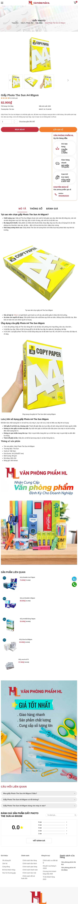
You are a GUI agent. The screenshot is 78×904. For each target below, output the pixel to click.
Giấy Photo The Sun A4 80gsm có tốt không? (21, 800)
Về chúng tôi (6, 860)
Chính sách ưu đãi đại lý (50, 862)
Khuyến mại (46, 855)
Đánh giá (52, 208)
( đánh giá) (14, 98)
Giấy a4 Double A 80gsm (27, 598)
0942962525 (64, 196)
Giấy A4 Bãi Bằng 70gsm (27, 619)
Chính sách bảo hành (30, 863)
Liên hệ (4, 863)
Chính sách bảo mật (29, 873)
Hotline (61, 193)
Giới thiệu (4, 855)
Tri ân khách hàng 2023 (49, 878)
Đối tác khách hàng (8, 870)
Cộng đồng (6, 867)
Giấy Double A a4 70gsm (27, 577)
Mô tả (22, 208)
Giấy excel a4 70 (24, 659)
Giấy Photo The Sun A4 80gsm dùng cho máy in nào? (24, 806)
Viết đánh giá (39, 841)
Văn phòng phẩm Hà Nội (68, 863)
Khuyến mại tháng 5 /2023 (49, 867)
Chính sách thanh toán (30, 870)
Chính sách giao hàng (30, 867)
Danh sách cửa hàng (67, 856)
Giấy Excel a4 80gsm (25, 639)
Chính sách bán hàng (30, 860)
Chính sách (25, 855)
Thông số (36, 208)
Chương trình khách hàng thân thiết (49, 873)
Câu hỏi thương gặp (9, 873)
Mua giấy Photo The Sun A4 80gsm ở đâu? (20, 794)
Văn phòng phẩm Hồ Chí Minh (68, 869)
